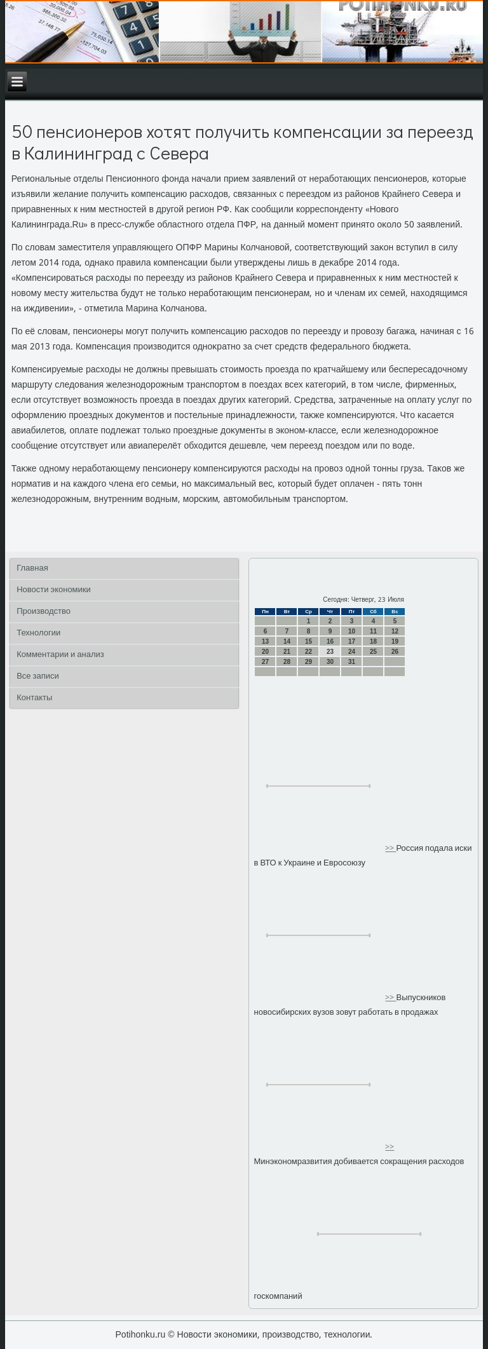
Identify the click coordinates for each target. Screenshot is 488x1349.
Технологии (38, 633)
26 (394, 651)
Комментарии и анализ (60, 654)
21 (286, 651)
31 (351, 661)
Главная (32, 568)
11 (373, 631)
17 (351, 641)
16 (330, 641)
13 (265, 641)
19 (394, 641)
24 (351, 651)
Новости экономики (54, 590)
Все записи (38, 676)
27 (265, 661)
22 (308, 651)
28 (286, 661)
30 (330, 661)
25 (373, 651)
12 (394, 631)
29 (308, 661)
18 (373, 641)
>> (390, 848)
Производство (44, 611)
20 (265, 651)
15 (308, 641)
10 (351, 631)
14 (286, 641)
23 (330, 651)
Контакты (34, 698)
